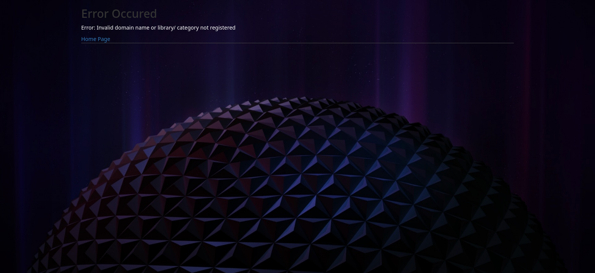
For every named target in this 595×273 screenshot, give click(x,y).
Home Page (95, 39)
